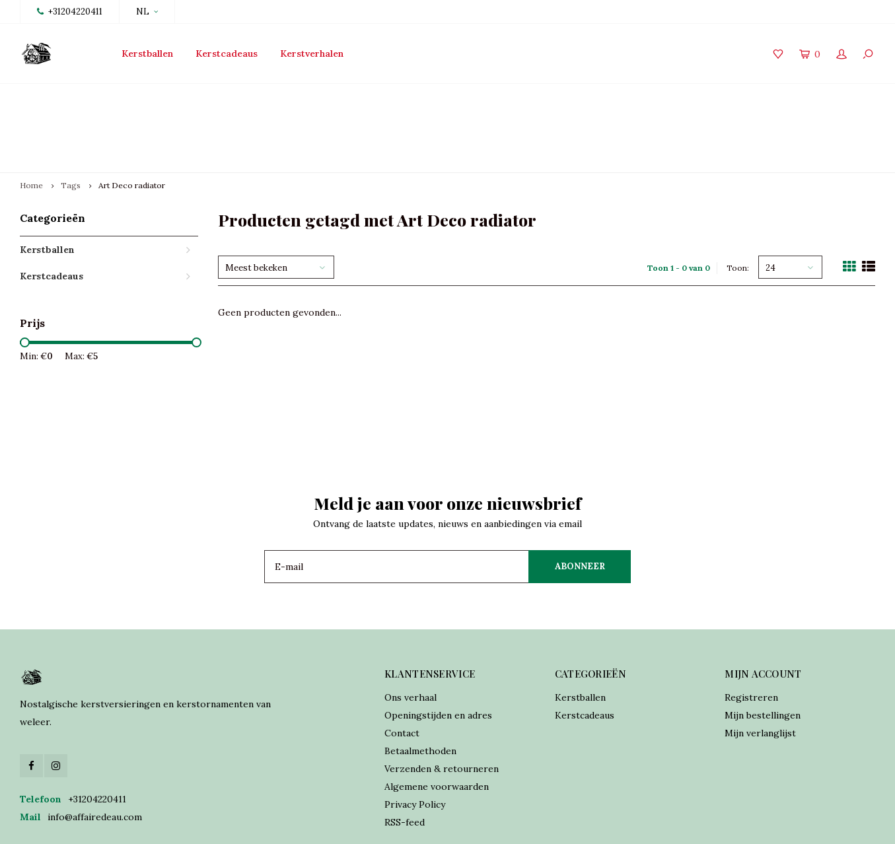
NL (147, 11)
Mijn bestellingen (763, 653)
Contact (401, 671)
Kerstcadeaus (227, 53)
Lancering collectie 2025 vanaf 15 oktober (119, 96)
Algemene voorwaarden (436, 724)
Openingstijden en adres (438, 653)
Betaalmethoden (420, 689)
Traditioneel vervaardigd (327, 96)
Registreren (751, 635)
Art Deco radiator (131, 123)
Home (31, 123)
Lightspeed (312, 824)
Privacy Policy (414, 742)
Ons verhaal (410, 635)
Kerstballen (147, 53)
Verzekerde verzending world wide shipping (772, 96)
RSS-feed (404, 760)
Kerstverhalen (311, 53)
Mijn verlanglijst (760, 671)
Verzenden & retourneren (441, 707)
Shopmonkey (412, 824)
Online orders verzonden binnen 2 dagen (529, 96)
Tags (71, 123)
